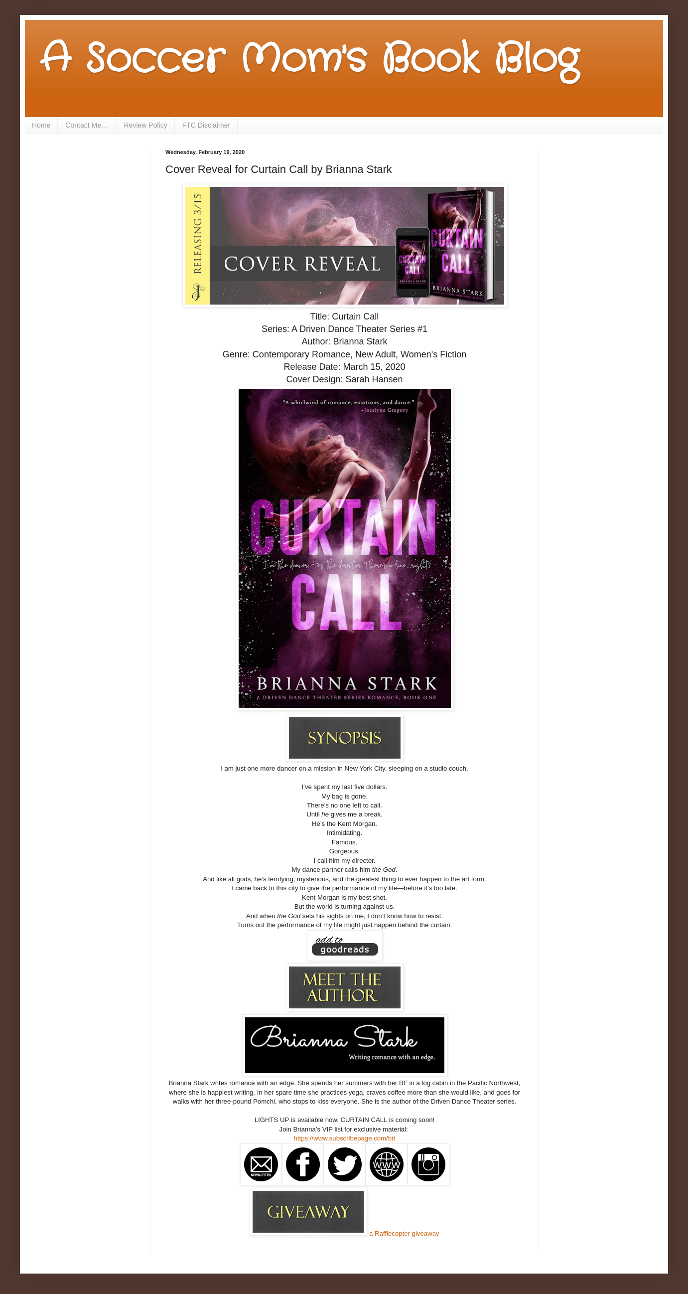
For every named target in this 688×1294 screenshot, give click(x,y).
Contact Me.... (87, 125)
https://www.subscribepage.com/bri (345, 1138)
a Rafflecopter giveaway (404, 1233)
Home (41, 125)
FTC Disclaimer (206, 125)
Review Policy (145, 125)
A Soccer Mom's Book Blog (309, 59)
